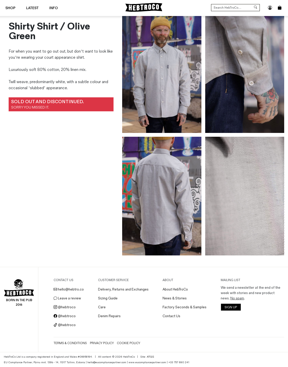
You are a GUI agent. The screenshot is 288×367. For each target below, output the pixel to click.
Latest (32, 8)
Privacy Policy (102, 343)
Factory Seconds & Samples (184, 307)
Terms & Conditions (70, 343)
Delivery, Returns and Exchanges (123, 289)
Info (53, 8)
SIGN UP (231, 307)
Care (102, 307)
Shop (10, 8)
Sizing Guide (108, 298)
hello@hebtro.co (69, 289)
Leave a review (67, 298)
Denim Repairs (109, 316)
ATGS (150, 356)
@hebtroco (65, 307)
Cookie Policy (128, 343)
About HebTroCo (175, 289)
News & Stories (175, 298)
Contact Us (171, 316)
